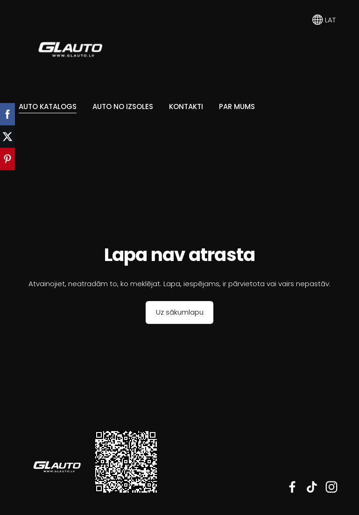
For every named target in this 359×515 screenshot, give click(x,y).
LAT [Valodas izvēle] (324, 19)
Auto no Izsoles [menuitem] (122, 106)
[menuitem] (25, 140)
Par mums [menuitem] (237, 106)
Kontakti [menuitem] (186, 106)
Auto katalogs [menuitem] (48, 106)
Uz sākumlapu (180, 312)
